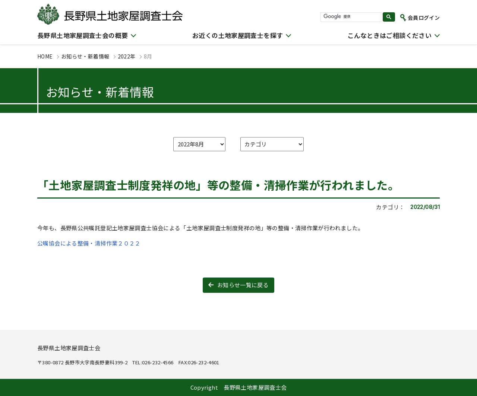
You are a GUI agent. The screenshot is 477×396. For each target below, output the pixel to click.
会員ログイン (424, 17)
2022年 (127, 56)
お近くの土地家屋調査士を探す (237, 35)
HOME (45, 56)
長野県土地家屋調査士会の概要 (82, 35)
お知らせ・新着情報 (85, 56)
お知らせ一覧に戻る (243, 285)
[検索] (350, 16)
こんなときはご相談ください (389, 35)
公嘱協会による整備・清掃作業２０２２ (88, 243)
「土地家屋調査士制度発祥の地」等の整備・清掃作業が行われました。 (218, 185)
